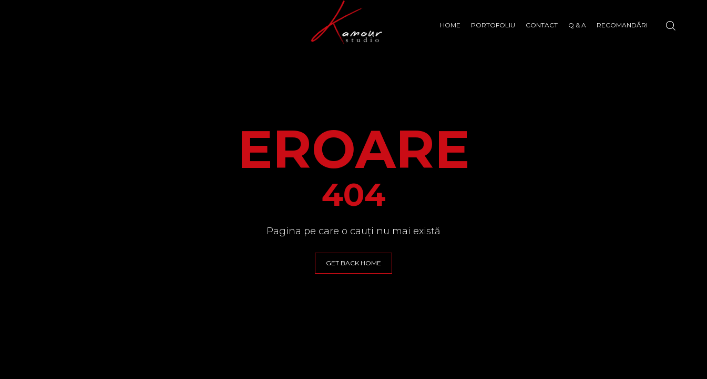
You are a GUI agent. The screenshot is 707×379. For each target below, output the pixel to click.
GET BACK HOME (353, 263)
